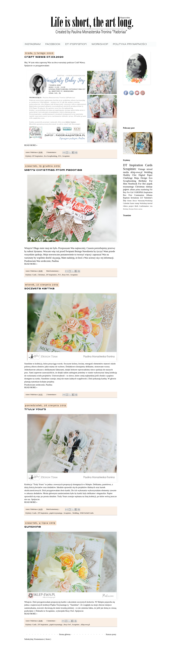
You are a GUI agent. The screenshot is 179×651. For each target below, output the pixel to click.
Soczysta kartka (39, 289)
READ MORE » (30, 145)
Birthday (144, 181)
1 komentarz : (51, 621)
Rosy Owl (66, 275)
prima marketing (143, 190)
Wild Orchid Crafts (87, 513)
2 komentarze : (51, 395)
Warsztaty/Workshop (145, 201)
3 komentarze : (51, 152)
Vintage (142, 169)
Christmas (41, 275)
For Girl (130, 192)
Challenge (128, 178)
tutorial (149, 203)
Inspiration (148, 192)
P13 (60, 156)
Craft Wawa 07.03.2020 (43, 57)
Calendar (126, 203)
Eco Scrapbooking (50, 156)
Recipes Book (133, 209)
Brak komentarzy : (53, 271)
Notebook (133, 183)
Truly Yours (35, 409)
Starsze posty (111, 634)
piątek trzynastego (56, 513)
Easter (132, 203)
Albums (149, 195)
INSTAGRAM (33, 44)
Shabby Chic (131, 175)
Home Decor (132, 201)
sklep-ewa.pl (85, 625)
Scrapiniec (66, 156)
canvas (140, 209)
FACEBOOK (52, 44)
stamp (137, 203)
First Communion (137, 195)
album (133, 190)
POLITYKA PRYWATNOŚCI (130, 44)
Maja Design (141, 178)
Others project (129, 206)
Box (126, 195)
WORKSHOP (99, 44)
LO (142, 198)
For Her (142, 183)
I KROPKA (139, 192)
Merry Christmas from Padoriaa (53, 170)
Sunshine (32, 527)
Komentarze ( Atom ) (42, 639)
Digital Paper (145, 175)
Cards (34, 275)
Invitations (135, 198)
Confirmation (144, 206)
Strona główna (64, 634)
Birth (137, 206)
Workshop (143, 203)
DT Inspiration (76, 44)
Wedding (75, 513)
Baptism (127, 198)
